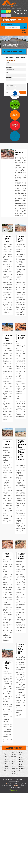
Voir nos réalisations (6, 24)
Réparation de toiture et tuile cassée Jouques (14, 760)
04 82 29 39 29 (22, 11)
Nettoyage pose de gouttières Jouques (21, 762)
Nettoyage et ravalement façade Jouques (7, 765)
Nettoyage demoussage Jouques (21, 768)
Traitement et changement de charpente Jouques (14, 769)
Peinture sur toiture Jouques (21, 755)
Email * (7, 72)
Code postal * (9, 67)
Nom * (7, 62)
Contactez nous (14, 51)
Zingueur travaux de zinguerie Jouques (7, 756)
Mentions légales (14, 781)
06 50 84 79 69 (22, 13)
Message (8, 83)
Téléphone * (9, 77)
